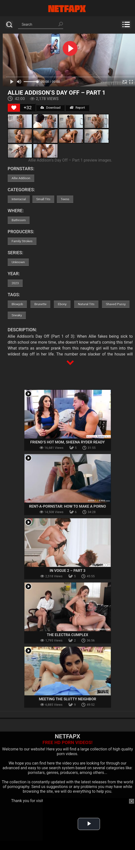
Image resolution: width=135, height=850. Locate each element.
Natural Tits (86, 304)
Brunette (40, 304)
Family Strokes (22, 241)
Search (9, 24)
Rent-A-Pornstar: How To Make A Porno (67, 506)
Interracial (19, 199)
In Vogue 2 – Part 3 (67, 570)
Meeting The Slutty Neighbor (67, 699)
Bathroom (19, 220)
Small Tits (43, 199)
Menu (126, 24)
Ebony (62, 304)
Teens (65, 199)
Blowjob (17, 304)
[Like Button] (14, 108)
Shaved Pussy (116, 304)
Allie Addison (21, 178)
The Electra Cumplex (67, 635)
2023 (15, 283)
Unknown (18, 262)
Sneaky (17, 315)
